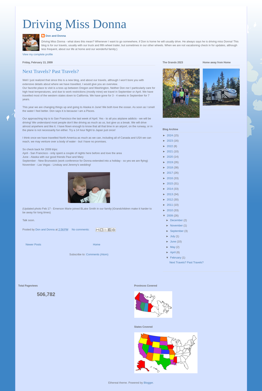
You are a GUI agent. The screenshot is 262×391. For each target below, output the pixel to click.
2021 (170, 151)
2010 (170, 210)
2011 (170, 204)
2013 (170, 194)
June (173, 241)
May (173, 247)
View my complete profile (38, 54)
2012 (170, 199)
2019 (170, 162)
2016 (170, 178)
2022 (170, 146)
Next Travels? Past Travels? (51, 71)
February (176, 257)
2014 (170, 188)
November (177, 225)
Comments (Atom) (97, 254)
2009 (170, 215)
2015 (170, 183)
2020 (170, 156)
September (177, 231)
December (177, 220)
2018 (170, 167)
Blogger (148, 382)
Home (96, 244)
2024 (170, 135)
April (173, 252)
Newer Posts (33, 244)
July (173, 236)
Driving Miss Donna (74, 24)
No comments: (81, 229)
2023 (170, 140)
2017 (170, 172)
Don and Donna (56, 35)
